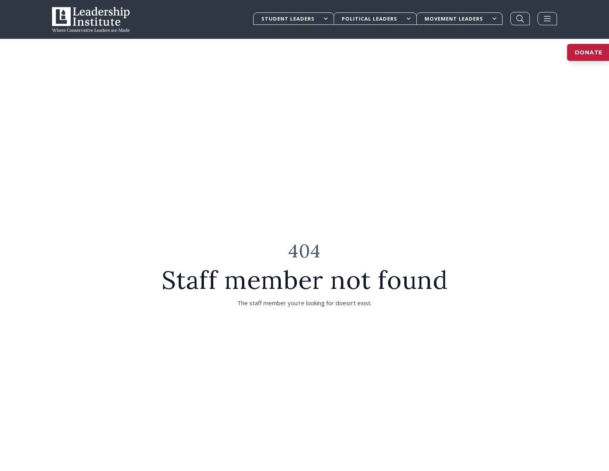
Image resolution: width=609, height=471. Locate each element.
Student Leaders (295, 18)
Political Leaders (377, 18)
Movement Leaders (461, 18)
